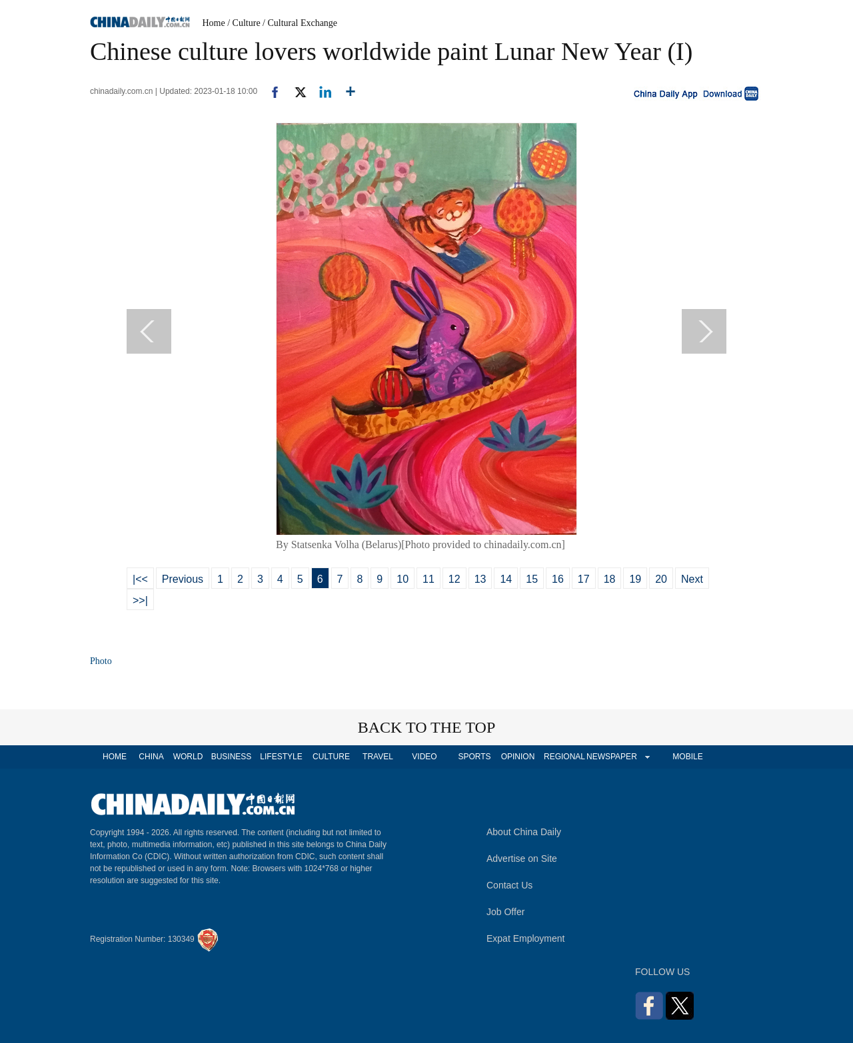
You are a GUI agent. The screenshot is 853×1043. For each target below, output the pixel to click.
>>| (140, 600)
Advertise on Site (521, 858)
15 (532, 579)
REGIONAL (564, 756)
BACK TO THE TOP (427, 727)
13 (480, 579)
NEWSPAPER (611, 756)
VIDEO (424, 756)
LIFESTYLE (281, 756)
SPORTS (474, 756)
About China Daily (523, 832)
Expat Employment (525, 938)
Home (214, 23)
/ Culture (243, 23)
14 (506, 579)
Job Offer (505, 911)
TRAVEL (378, 756)
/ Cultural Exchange (300, 23)
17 (584, 579)
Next (692, 579)
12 (454, 579)
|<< (140, 579)
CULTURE (331, 756)
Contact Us (509, 885)
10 (403, 579)
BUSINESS (231, 756)
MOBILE (687, 756)
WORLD (188, 756)
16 (558, 579)
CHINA (151, 756)
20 (661, 579)
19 (635, 579)
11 (428, 579)
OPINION (518, 756)
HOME (115, 756)
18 (610, 579)
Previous (182, 579)
